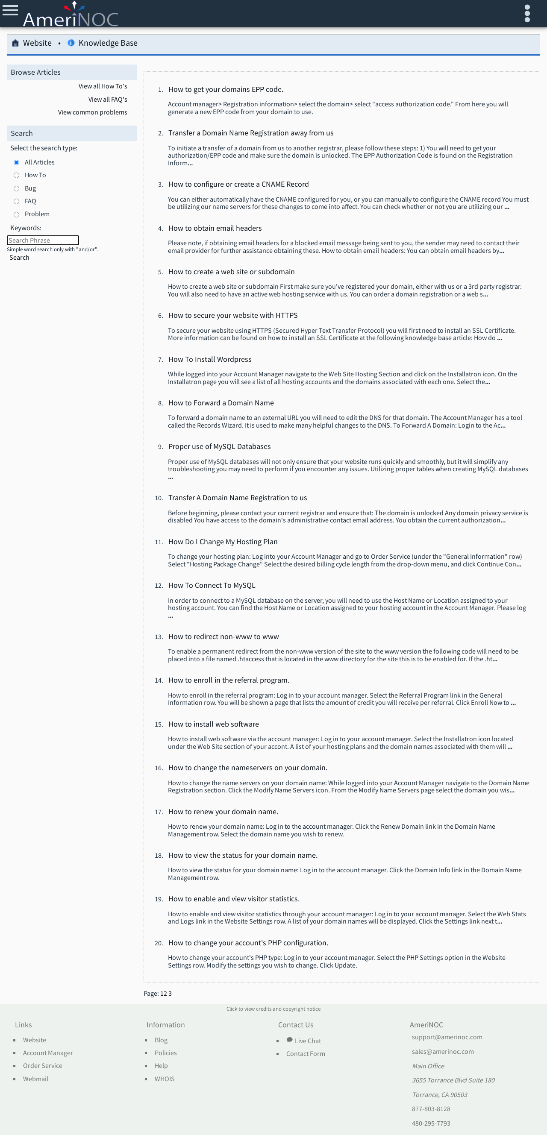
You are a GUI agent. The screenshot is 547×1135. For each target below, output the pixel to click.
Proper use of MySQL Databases (219, 447)
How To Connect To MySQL (212, 585)
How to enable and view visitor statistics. (234, 899)
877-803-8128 (431, 1109)
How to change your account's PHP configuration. (248, 943)
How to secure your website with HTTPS (233, 316)
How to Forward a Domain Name (221, 403)
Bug (30, 188)
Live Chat (303, 1040)
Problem (37, 213)
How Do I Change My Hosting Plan (223, 542)
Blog (161, 1040)
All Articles (40, 162)
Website (32, 44)
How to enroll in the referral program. (228, 680)
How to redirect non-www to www (223, 637)
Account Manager (48, 1053)
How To (35, 174)
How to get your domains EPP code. (225, 90)
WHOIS (165, 1079)
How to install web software (213, 724)
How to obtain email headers (215, 228)
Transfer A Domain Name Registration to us (237, 498)
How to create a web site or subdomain (231, 272)
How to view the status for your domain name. (243, 855)
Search (19, 257)
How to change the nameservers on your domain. (247, 768)
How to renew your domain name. (223, 812)
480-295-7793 (431, 1123)
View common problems (92, 112)
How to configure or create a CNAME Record (238, 184)
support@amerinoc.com (447, 1037)
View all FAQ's (107, 99)
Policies (166, 1053)
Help (161, 1066)
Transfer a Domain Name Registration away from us (251, 133)
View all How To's (103, 86)
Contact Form (305, 1054)
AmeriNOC (426, 1025)
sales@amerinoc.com (443, 1052)
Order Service (42, 1066)
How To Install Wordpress (210, 360)
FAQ (30, 200)
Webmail (35, 1079)
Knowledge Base (102, 44)
